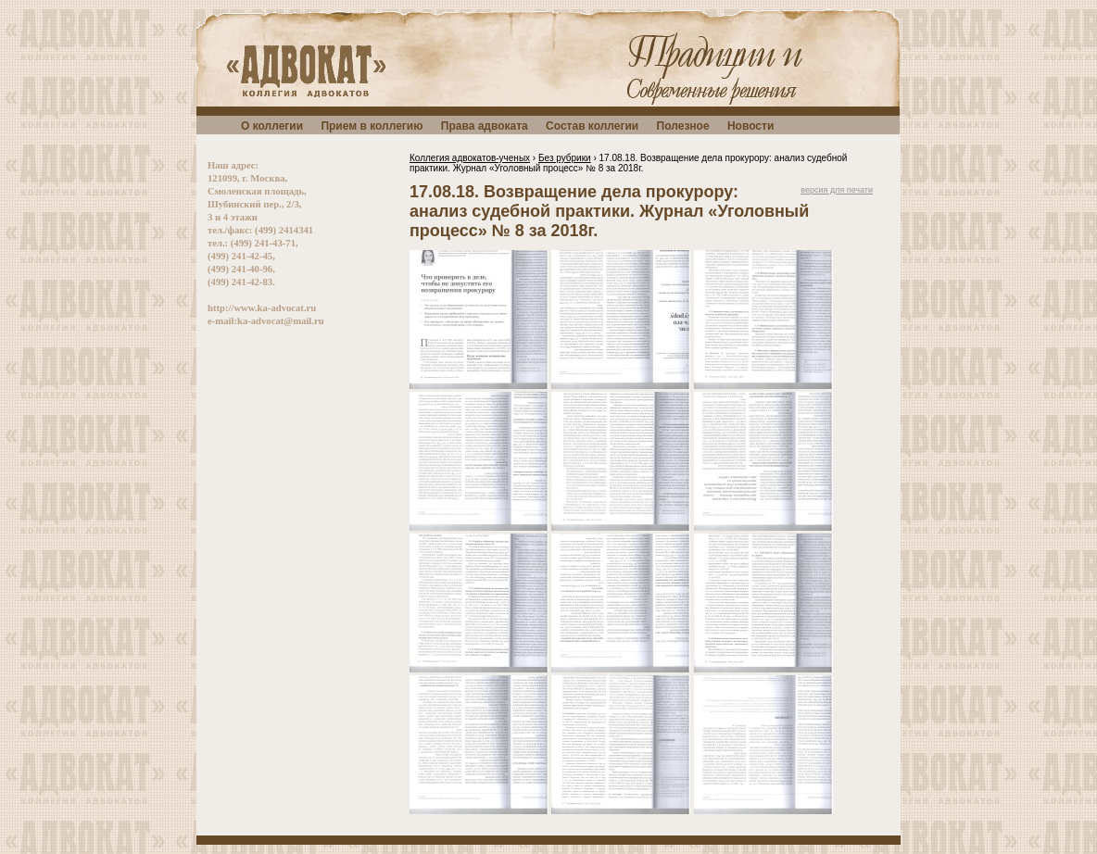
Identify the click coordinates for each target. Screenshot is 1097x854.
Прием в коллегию (371, 125)
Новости (750, 125)
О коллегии (272, 125)
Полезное (683, 125)
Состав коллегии (592, 125)
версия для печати (837, 190)
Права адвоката (484, 125)
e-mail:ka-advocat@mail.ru (266, 321)
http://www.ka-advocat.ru (262, 308)
